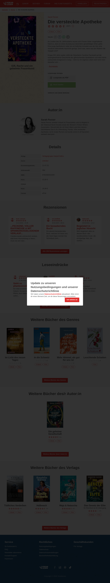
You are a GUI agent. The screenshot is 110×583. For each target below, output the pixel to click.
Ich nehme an (72, 300)
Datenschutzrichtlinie (52, 294)
